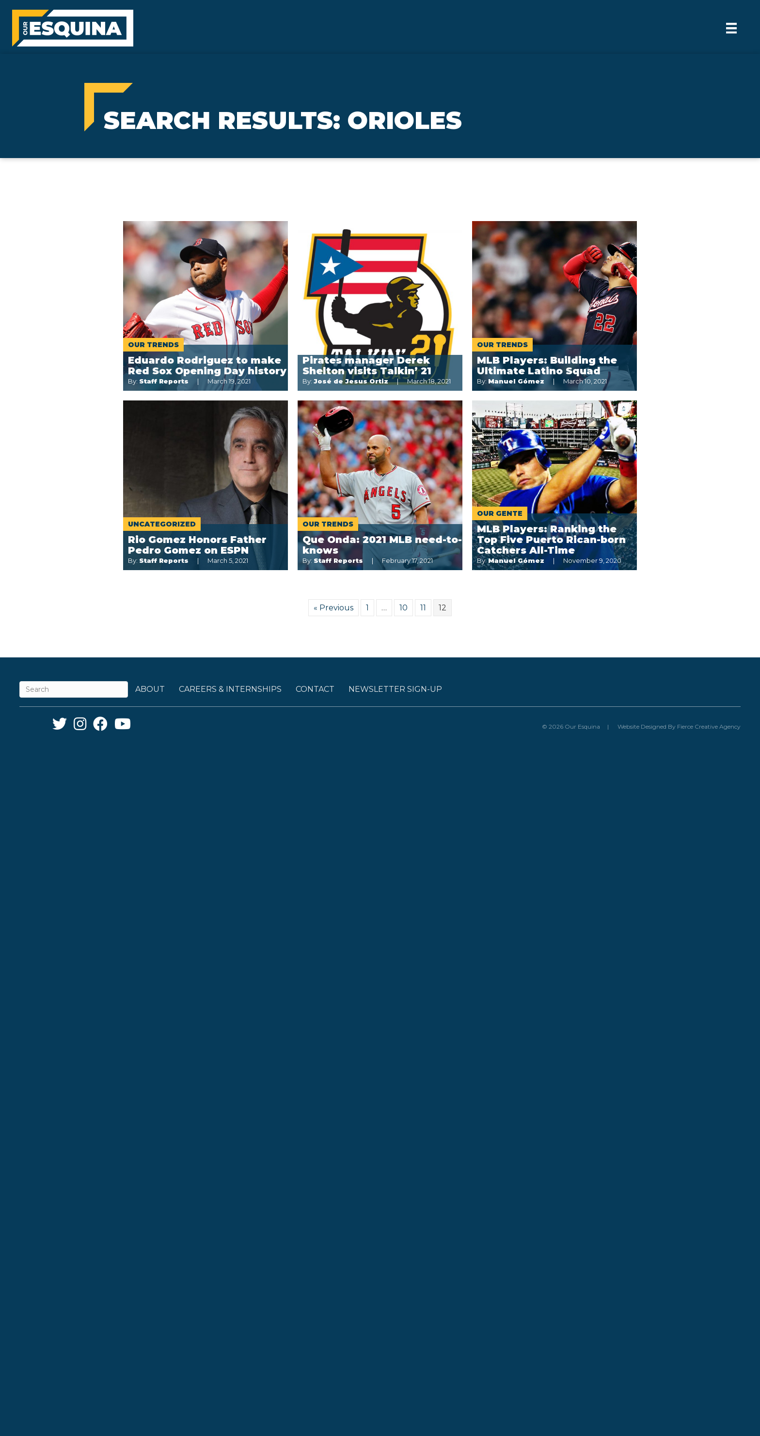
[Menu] (731, 28)
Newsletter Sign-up (395, 689)
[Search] (73, 689)
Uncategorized (162, 524)
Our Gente (499, 513)
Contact (315, 689)
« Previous (333, 607)
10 (403, 607)
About (150, 689)
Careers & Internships (230, 689)
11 (423, 607)
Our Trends (153, 344)
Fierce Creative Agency (709, 726)
